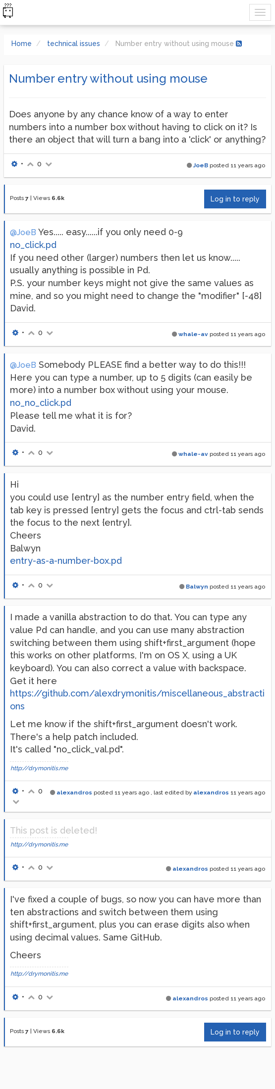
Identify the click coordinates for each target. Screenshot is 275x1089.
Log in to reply (235, 199)
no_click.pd (33, 245)
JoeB (200, 165)
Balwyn (197, 586)
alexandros (74, 792)
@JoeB (23, 232)
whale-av (193, 334)
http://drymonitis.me (39, 768)
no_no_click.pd (40, 402)
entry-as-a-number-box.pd (66, 560)
